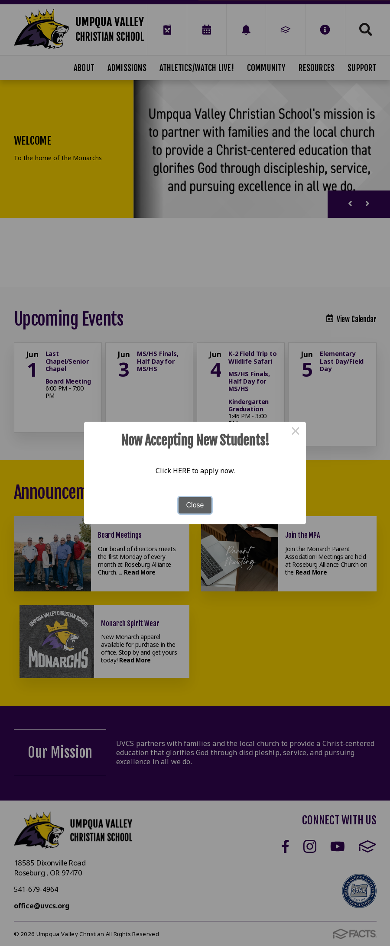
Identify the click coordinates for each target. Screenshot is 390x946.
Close (195, 505)
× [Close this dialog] (295, 432)
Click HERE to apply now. (195, 470)
